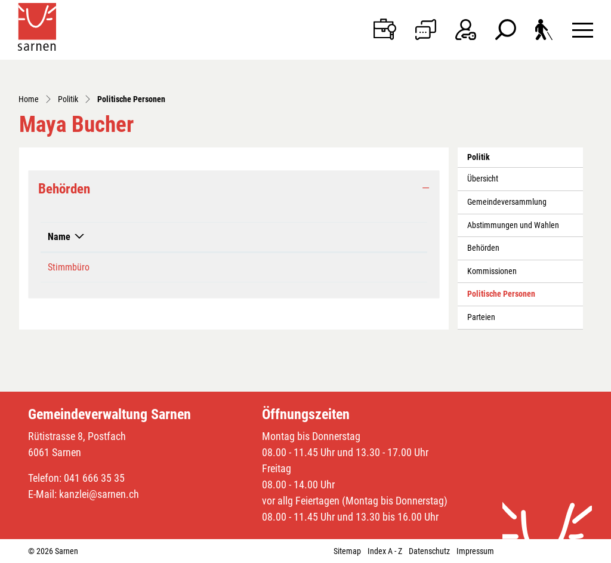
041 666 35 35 (94, 478)
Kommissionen (492, 271)
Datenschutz (429, 551)
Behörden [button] (64, 188)
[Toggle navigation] (583, 30)
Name (59, 236)
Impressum (475, 551)
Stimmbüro (69, 267)
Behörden (483, 248)
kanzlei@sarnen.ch (99, 494)
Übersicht (482, 179)
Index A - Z (385, 551)
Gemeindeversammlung (507, 202)
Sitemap (347, 551)
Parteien (481, 317)
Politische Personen (501, 297)
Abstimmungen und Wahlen (513, 225)
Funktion (253, 236)
